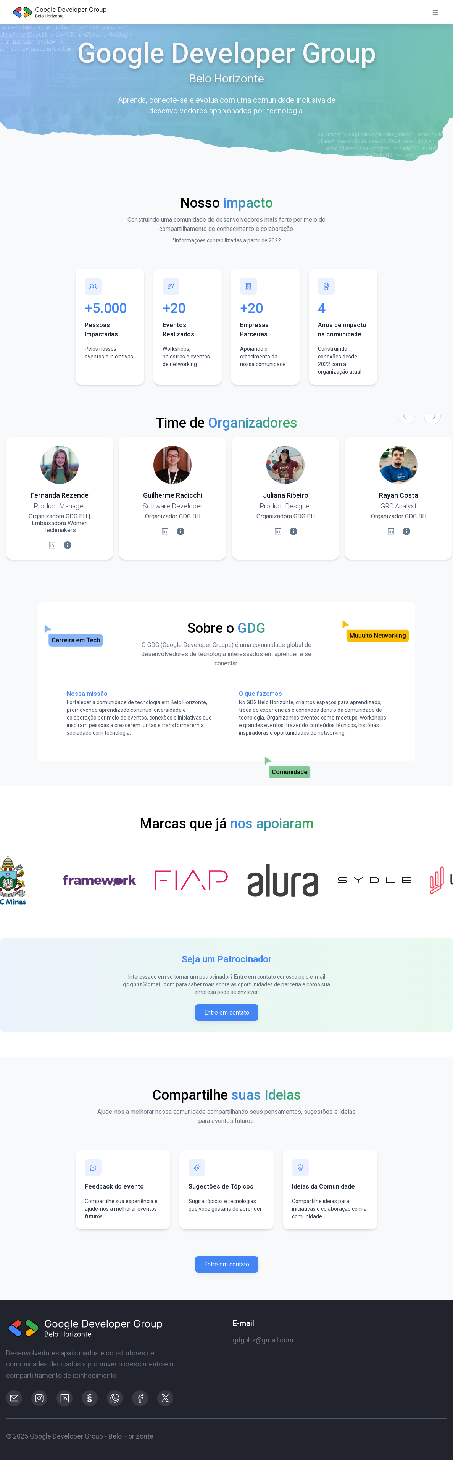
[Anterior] (406, 416)
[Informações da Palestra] (67, 545)
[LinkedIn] (52, 545)
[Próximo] (432, 416)
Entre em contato (226, 1012)
